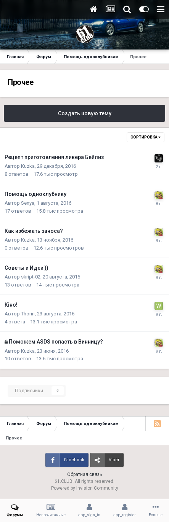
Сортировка (145, 137)
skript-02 (30, 277)
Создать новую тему (84, 113)
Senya (27, 203)
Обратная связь (84, 474)
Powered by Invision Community (84, 488)
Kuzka (28, 166)
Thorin (28, 314)
